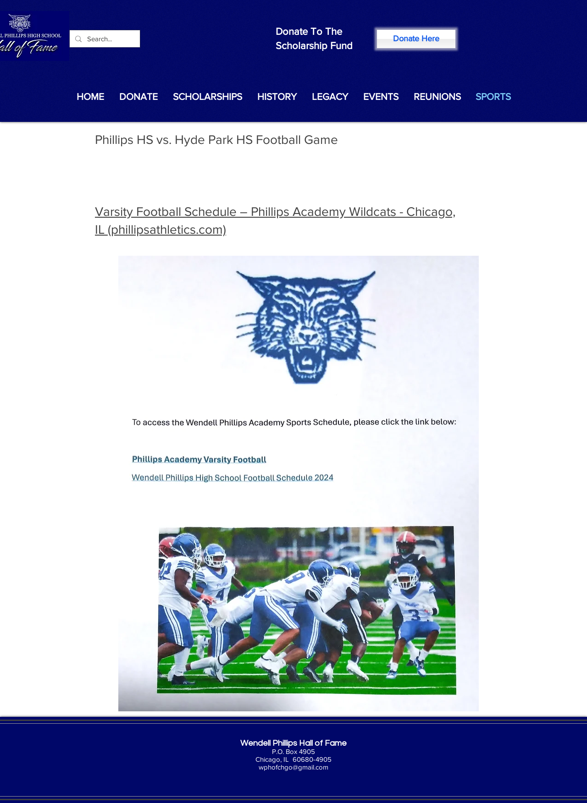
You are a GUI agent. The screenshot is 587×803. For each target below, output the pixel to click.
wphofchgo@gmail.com (293, 767)
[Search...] (104, 38)
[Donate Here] (416, 39)
